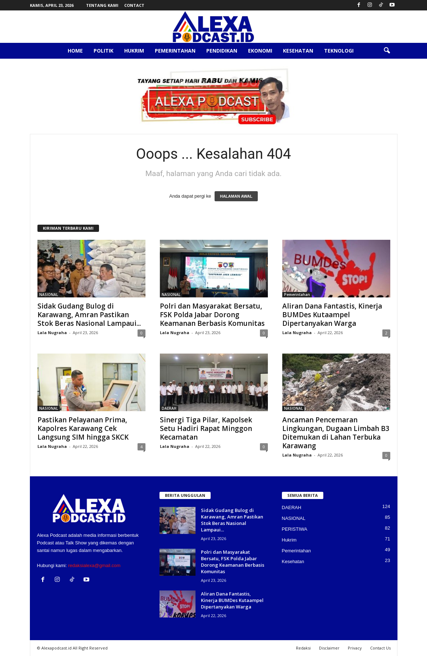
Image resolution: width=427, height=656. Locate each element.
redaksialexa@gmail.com (94, 565)
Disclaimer (329, 648)
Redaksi (303, 648)
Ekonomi (260, 50)
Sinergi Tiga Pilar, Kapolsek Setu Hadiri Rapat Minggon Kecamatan (206, 428)
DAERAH (169, 408)
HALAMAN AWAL (236, 196)
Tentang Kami (102, 5)
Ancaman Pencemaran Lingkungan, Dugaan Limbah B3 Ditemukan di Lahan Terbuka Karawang (336, 432)
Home (75, 50)
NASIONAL (48, 294)
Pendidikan (221, 50)
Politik (103, 50)
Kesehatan (298, 50)
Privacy (355, 648)
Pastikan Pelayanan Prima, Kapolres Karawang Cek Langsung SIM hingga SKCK (83, 428)
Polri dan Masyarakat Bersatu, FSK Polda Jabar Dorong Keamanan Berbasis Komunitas (212, 314)
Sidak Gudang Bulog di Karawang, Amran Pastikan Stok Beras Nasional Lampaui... (89, 314)
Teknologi (339, 50)
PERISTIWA (294, 529)
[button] (387, 51)
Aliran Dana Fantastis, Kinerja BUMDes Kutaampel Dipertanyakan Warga (332, 314)
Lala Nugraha (52, 332)
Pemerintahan (175, 50)
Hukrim (134, 50)
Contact (134, 5)
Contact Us (380, 648)
